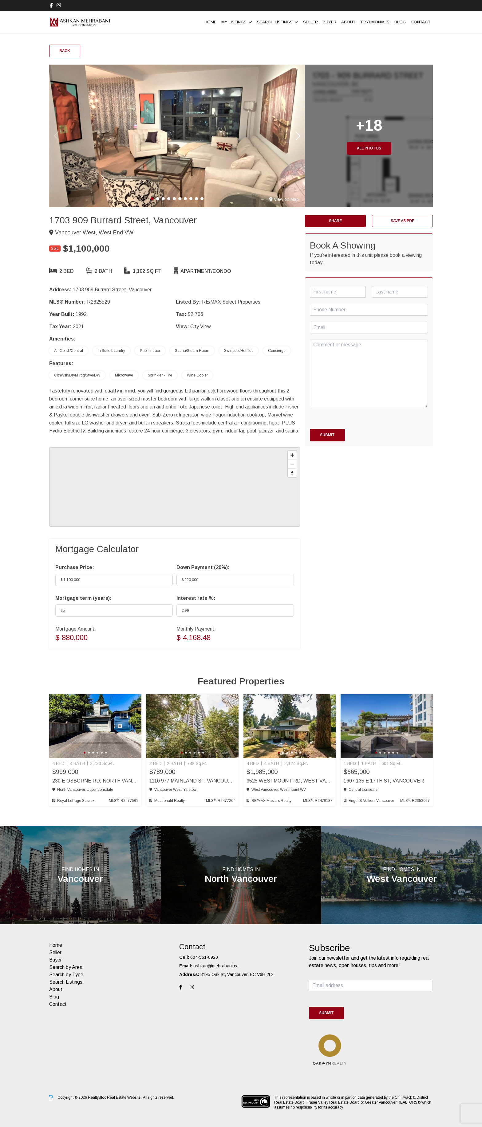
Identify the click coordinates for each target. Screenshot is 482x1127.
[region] (174, 487)
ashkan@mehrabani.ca (216, 965)
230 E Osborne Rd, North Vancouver (95, 780)
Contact (420, 22)
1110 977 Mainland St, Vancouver (192, 780)
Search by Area (65, 967)
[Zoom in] (292, 455)
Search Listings (275, 22)
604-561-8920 (204, 957)
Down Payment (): (203, 567)
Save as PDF (402, 221)
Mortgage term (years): (83, 598)
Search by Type (66, 974)
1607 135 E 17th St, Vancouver (384, 780)
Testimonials (374, 22)
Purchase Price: (74, 567)
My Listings (234, 22)
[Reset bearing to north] (292, 472)
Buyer (329, 22)
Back (64, 51)
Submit (327, 435)
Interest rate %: (195, 598)
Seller (310, 22)
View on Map (284, 199)
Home (210, 22)
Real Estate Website (124, 1098)
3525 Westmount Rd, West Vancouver (290, 780)
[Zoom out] (292, 464)
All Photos (369, 148)
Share (335, 221)
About (348, 22)
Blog (400, 22)
